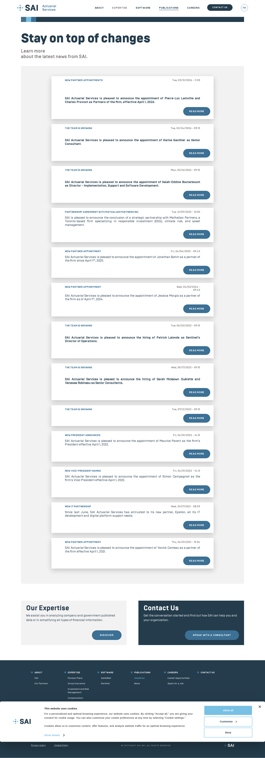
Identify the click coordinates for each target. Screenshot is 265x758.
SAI (36, 678)
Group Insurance (76, 683)
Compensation (75, 698)
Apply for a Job (175, 683)
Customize (228, 737)
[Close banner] (260, 723)
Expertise (119, 7)
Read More (196, 111)
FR (244, 7)
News (137, 683)
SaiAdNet (106, 678)
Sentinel (105, 683)
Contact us (219, 7)
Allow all (228, 726)
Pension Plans (75, 678)
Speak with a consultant (211, 635)
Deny (228, 748)
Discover (106, 635)
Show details (52, 751)
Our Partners (41, 683)
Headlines (139, 678)
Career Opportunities (178, 678)
